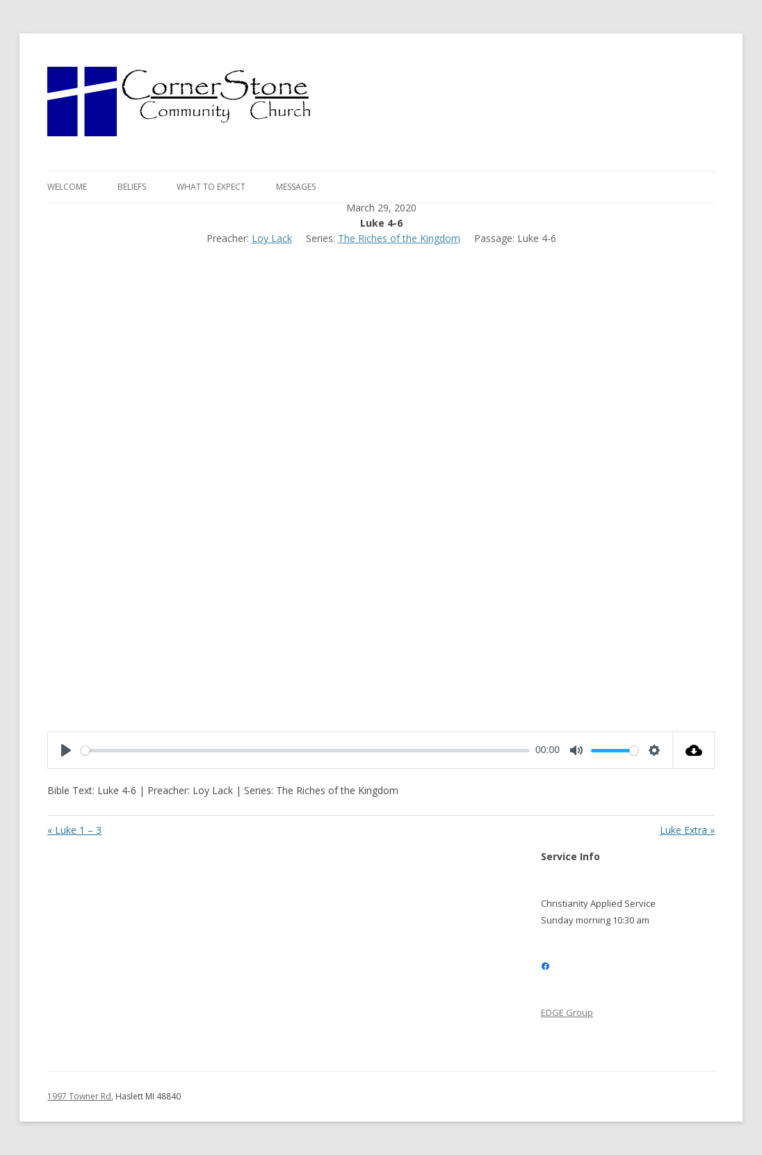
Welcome (67, 187)
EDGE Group (567, 1012)
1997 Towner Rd (79, 1096)
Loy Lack (272, 238)
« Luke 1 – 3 (74, 830)
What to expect (211, 187)
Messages (296, 187)
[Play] (66, 750)
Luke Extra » (687, 830)
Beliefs (131, 187)
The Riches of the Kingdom (399, 238)
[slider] (305, 750)
